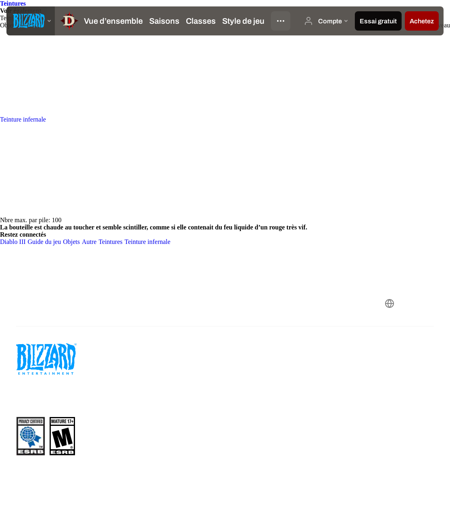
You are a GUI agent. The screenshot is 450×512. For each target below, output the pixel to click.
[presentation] (30, 20)
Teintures (13, 3)
